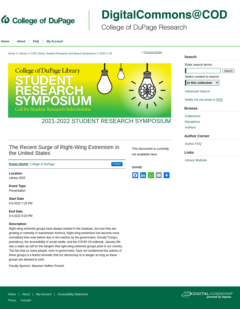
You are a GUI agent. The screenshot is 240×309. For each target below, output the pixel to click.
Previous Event (153, 52)
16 (110, 53)
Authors (190, 127)
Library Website (196, 160)
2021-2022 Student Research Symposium (106, 121)
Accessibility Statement (72, 294)
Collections (193, 116)
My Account (44, 294)
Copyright (26, 300)
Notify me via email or (204, 99)
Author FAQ (193, 144)
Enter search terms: (199, 64)
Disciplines (192, 122)
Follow (117, 163)
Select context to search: (202, 76)
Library (23, 53)
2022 (102, 53)
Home (11, 53)
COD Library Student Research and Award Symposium (64, 53)
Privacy (12, 300)
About (26, 294)
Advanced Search (197, 91)
